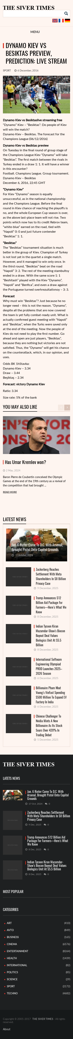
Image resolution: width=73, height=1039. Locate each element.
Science (12, 979)
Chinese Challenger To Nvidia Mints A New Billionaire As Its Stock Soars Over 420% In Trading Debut (49, 725)
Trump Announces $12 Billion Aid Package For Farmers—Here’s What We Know (51, 605)
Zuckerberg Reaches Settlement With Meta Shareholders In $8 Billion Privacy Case (51, 576)
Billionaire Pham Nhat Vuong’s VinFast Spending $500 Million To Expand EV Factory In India (51, 695)
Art (9, 923)
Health (12, 958)
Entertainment (17, 951)
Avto (10, 930)
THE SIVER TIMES (42, 1019)
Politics (12, 972)
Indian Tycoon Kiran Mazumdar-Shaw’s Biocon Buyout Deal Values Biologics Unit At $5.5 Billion (50, 635)
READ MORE (10, 492)
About (6, 1029)
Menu (35, 32)
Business (13, 937)
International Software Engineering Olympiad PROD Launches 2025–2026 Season (49, 666)
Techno (12, 993)
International (17, 965)
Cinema (12, 944)
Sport (7, 70)
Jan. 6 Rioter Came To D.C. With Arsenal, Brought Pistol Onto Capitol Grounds (48, 795)
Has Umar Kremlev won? (25, 462)
